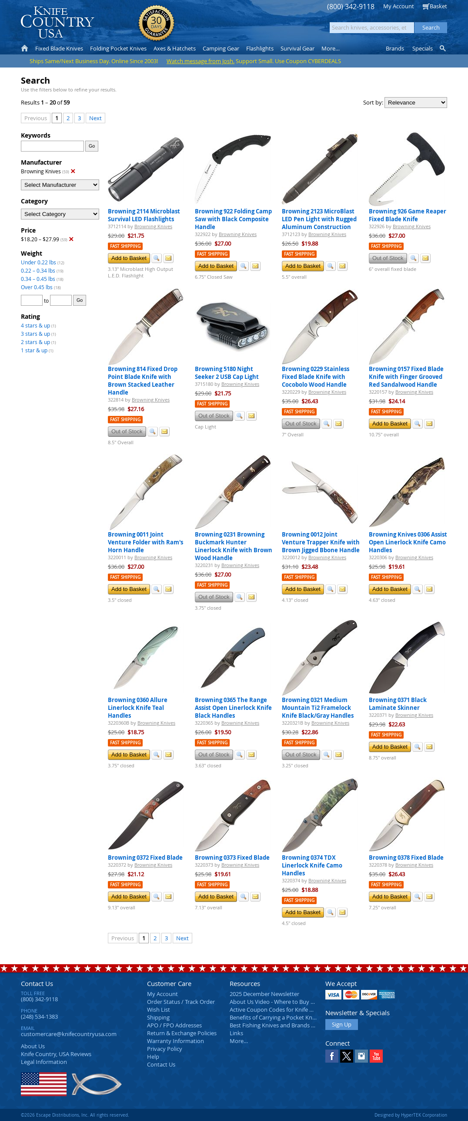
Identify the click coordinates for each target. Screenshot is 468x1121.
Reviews (56, 1054)
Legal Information (44, 1062)
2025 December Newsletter (264, 994)
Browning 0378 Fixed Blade (406, 857)
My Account (398, 6)
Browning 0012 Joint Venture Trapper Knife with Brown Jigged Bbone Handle (321, 542)
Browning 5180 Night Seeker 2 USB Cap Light (227, 373)
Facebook (331, 1056)
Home (24, 48)
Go (92, 146)
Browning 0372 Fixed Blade (145, 857)
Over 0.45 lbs (37, 287)
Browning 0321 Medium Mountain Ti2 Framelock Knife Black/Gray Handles (318, 707)
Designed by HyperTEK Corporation (410, 1115)
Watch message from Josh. (200, 61)
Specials (422, 48)
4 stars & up (35, 325)
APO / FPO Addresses (174, 1025)
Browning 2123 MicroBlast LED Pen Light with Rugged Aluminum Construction (319, 219)
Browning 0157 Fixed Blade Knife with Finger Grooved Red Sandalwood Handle (406, 376)
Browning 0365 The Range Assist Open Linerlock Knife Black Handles (233, 707)
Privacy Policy (164, 1049)
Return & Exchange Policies (182, 1033)
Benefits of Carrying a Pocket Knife (274, 1017)
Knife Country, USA (57, 22)
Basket (438, 6)
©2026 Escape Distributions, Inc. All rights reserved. (75, 1115)
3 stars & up (35, 333)
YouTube (376, 1056)
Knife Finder (443, 48)
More (330, 48)
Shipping (158, 1017)
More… (239, 1041)
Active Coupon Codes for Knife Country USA (286, 1009)
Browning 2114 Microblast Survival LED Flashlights (144, 215)
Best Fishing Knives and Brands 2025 (276, 1025)
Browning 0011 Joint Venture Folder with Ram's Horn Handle (145, 542)
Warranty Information (175, 1041)
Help (153, 1056)
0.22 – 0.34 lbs (38, 270)
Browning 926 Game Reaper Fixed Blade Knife (407, 215)
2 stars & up (35, 341)
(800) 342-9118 (350, 6)
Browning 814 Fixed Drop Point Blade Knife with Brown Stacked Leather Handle (142, 380)
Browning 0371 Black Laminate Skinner (398, 704)
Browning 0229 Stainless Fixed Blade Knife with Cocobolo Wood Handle (315, 376)
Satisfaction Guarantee (156, 24)
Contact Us (37, 983)
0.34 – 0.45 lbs (38, 278)
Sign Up (341, 1024)
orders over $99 (204, 26)
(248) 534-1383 (39, 1016)
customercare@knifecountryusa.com (69, 1034)
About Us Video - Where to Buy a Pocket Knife (288, 1002)
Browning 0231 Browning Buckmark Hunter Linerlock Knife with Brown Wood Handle (233, 546)
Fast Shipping (125, 246)
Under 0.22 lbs (38, 262)
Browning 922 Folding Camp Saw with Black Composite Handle (233, 219)
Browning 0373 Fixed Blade (232, 857)
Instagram (361, 1056)
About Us (33, 1046)
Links (236, 1033)
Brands (395, 48)
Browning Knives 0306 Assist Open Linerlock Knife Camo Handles (408, 542)
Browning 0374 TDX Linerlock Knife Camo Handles (312, 865)
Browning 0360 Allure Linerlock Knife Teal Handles (137, 707)
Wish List (158, 1009)
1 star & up (34, 350)
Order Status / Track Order (181, 1002)
